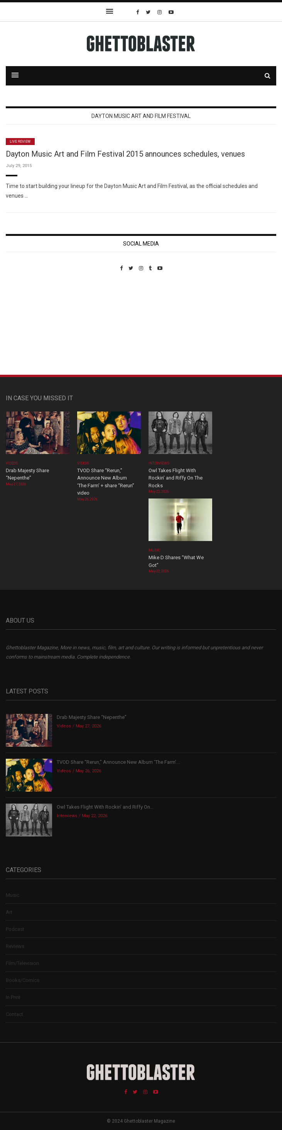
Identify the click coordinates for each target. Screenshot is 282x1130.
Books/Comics (22, 980)
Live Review (20, 141)
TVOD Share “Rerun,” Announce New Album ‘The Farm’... (118, 762)
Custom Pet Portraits (28, 324)
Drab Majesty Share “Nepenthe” (92, 717)
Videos (12, 463)
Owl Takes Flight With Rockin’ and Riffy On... (105, 807)
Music (154, 550)
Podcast (15, 929)
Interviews (159, 463)
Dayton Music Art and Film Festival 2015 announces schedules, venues (125, 154)
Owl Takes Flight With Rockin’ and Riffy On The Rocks (176, 478)
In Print (13, 997)
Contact (14, 1014)
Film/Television (22, 963)
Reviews (15, 946)
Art (9, 912)
